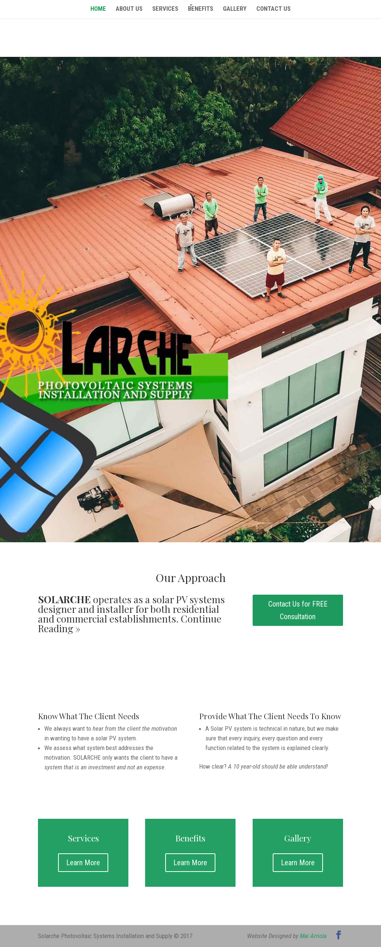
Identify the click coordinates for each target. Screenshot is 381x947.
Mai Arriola (313, 936)
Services (165, 9)
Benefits (200, 9)
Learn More (83, 862)
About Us (129, 9)
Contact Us (273, 9)
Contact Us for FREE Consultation (297, 610)
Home (98, 9)
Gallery (235, 9)
